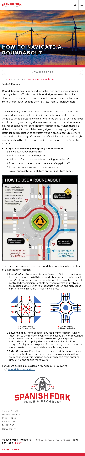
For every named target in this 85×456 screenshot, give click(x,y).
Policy (18, 443)
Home (5, 79)
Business (8, 425)
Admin (15, 449)
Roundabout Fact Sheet (21, 369)
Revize (5, 449)
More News (17, 79)
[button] (81, 5)
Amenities (9, 421)
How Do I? (9, 429)
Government (10, 411)
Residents (9, 418)
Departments (11, 414)
